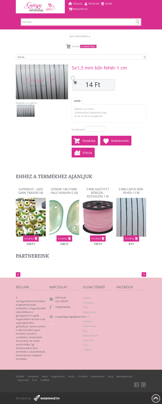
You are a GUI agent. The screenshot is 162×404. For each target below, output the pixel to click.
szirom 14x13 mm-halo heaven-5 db (64, 191)
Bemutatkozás (91, 335)
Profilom (94, 3)
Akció (86, 307)
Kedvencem (120, 140)
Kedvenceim (89, 326)
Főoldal (78, 3)
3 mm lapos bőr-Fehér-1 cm (131, 191)
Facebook (136, 384)
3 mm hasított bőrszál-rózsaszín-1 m (97, 191)
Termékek (88, 302)
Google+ (143, 384)
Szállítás (87, 349)
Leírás (77, 100)
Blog (85, 331)
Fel (156, 398)
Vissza (87, 152)
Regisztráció (80, 9)
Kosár (108, 3)
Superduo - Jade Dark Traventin (30, 191)
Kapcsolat (88, 340)
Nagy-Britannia (79, 36)
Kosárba (88, 140)
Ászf (85, 345)
